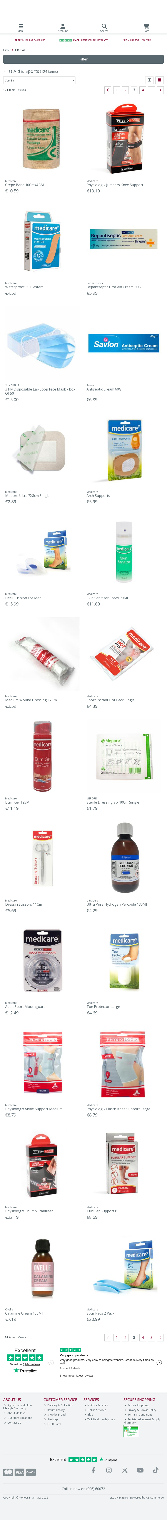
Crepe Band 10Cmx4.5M (24, 184)
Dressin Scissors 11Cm (23, 904)
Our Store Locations (18, 1418)
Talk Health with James (99, 1419)
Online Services (95, 1410)
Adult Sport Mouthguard (25, 1006)
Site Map (51, 1419)
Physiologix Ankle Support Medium (33, 1109)
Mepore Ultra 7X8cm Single (27, 495)
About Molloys (14, 1413)
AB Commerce (155, 1497)
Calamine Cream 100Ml (24, 1313)
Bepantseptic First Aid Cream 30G (114, 287)
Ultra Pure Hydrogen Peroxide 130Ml (117, 904)
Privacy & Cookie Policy (140, 1410)
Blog (88, 1414)
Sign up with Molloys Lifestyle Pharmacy (17, 1406)
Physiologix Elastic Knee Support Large (118, 1109)
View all (22, 90)
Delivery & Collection (58, 1405)
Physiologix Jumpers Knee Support (115, 184)
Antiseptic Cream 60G (104, 389)
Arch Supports (98, 495)
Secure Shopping (136, 1405)
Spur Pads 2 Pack (100, 1313)
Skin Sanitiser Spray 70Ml (107, 598)
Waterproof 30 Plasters (24, 287)
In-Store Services (96, 1405)
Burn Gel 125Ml (17, 802)
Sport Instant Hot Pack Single (111, 700)
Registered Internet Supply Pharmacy (142, 1420)
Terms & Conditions (138, 1414)
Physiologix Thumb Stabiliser (29, 1211)
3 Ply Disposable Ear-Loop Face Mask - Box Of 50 (40, 391)
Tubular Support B (102, 1211)
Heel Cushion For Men (23, 598)
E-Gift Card (52, 1424)
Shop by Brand (55, 1414)
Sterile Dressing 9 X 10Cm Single (113, 802)
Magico (123, 1497)
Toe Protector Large (103, 1006)
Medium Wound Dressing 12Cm (31, 700)
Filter (83, 59)
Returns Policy (54, 1410)
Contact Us (12, 1422)
